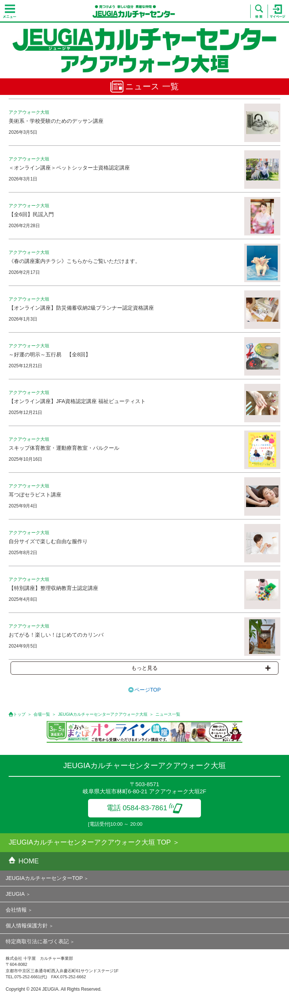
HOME (24, 861)
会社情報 (16, 910)
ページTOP (147, 690)
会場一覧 (41, 714)
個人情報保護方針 (27, 926)
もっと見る (201, 668)
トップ (19, 714)
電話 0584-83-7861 (144, 808)
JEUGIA (15, 894)
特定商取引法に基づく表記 (37, 941)
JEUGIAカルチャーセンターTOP (44, 878)
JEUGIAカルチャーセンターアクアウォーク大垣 (103, 714)
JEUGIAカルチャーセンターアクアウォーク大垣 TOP (90, 842)
